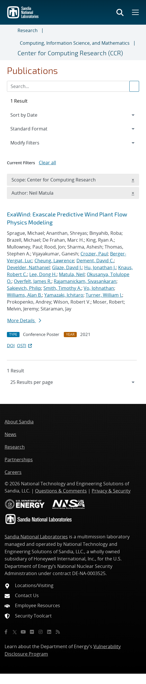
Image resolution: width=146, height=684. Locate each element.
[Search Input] (73, 86)
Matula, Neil (71, 274)
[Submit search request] (134, 86)
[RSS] (57, 632)
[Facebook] (6, 632)
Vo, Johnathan (99, 288)
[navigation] (73, 382)
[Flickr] (32, 632)
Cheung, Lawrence (54, 260)
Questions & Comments (61, 491)
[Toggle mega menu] (135, 12)
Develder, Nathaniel (28, 267)
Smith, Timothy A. (62, 288)
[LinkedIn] (49, 632)
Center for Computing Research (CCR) (70, 52)
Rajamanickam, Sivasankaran (85, 281)
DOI (11, 345)
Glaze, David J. (67, 267)
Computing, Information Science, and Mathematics (75, 43)
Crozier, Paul (94, 254)
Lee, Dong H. (43, 274)
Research (28, 30)
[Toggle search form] (120, 12)
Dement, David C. (95, 260)
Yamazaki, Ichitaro (63, 295)
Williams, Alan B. (24, 295)
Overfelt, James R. (32, 281)
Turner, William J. (104, 295)
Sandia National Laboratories (36, 536)
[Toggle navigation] (11, 42)
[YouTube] (23, 632)
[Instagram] (40, 632)
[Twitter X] (14, 632)
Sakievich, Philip (24, 288)
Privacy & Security (111, 491)
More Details (24, 320)
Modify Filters (32, 142)
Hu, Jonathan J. (100, 267)
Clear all (47, 162)
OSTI (25, 345)
